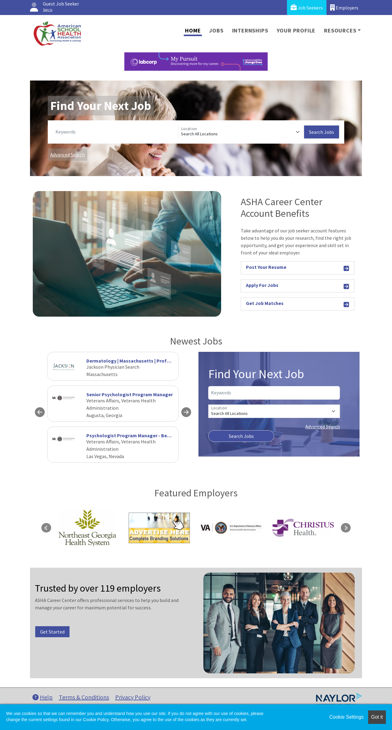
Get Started (52, 632)
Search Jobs (321, 132)
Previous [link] (46, 528)
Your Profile (296, 30)
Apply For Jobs (297, 286)
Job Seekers (307, 7)
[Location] (241, 132)
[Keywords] (116, 132)
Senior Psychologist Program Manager (129, 394)
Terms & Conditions (84, 697)
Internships (250, 30)
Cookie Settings (346, 717)
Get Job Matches (297, 304)
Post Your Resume (297, 268)
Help (42, 697)
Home (193, 30)
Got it (377, 717)
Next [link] (346, 528)
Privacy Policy (132, 697)
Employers (344, 7)
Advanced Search (67, 155)
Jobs (216, 30)
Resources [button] (340, 30)
